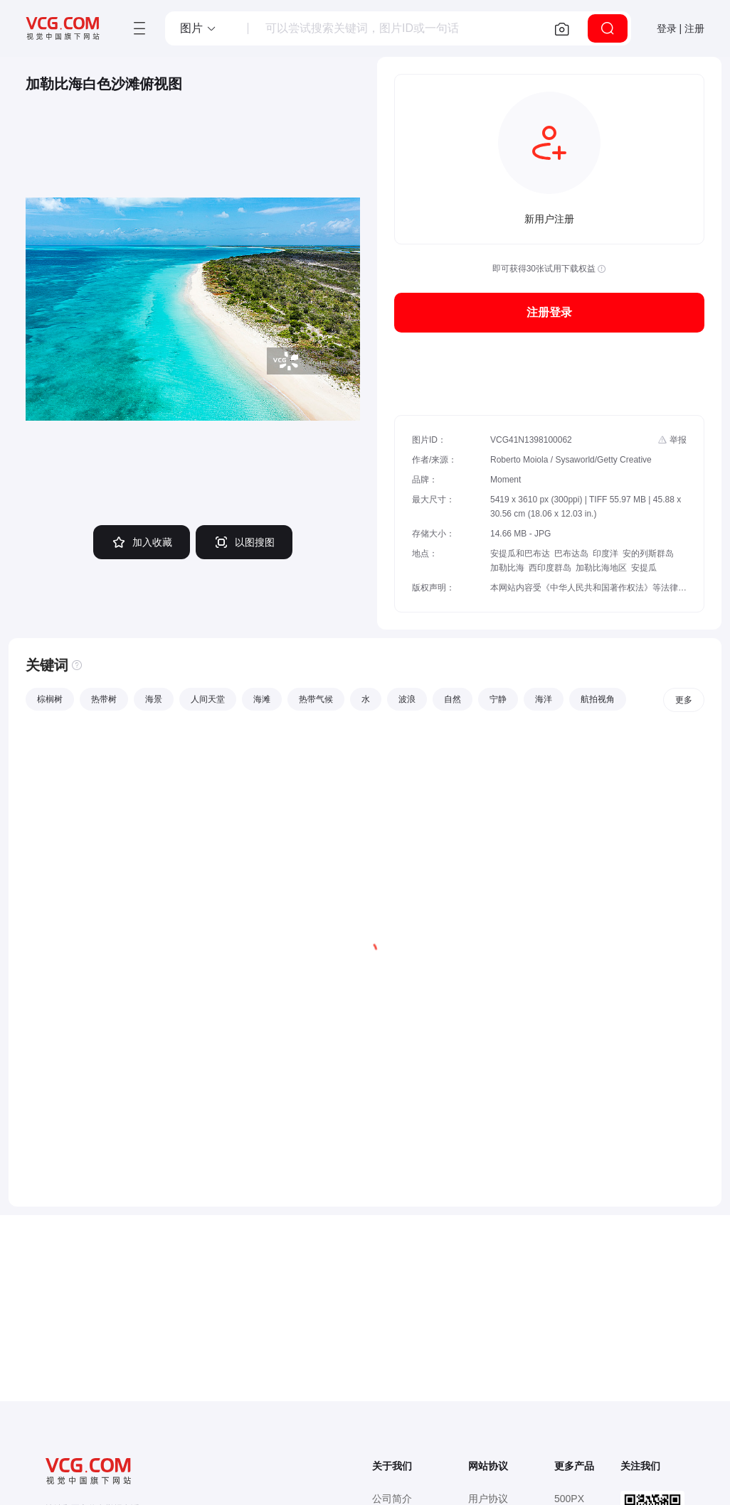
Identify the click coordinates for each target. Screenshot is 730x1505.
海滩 (261, 699)
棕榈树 (50, 699)
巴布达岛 (571, 554)
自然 (452, 699)
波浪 (407, 699)
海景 (153, 699)
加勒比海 (507, 568)
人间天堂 (208, 699)
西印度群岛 (550, 568)
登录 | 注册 (680, 28)
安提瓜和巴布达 (520, 554)
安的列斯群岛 (648, 554)
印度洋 (605, 554)
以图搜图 (244, 542)
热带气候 (316, 699)
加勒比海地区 (601, 568)
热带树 (104, 699)
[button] (198, 28)
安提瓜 (644, 568)
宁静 (498, 699)
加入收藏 (141, 542)
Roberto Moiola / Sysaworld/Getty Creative (571, 460)
